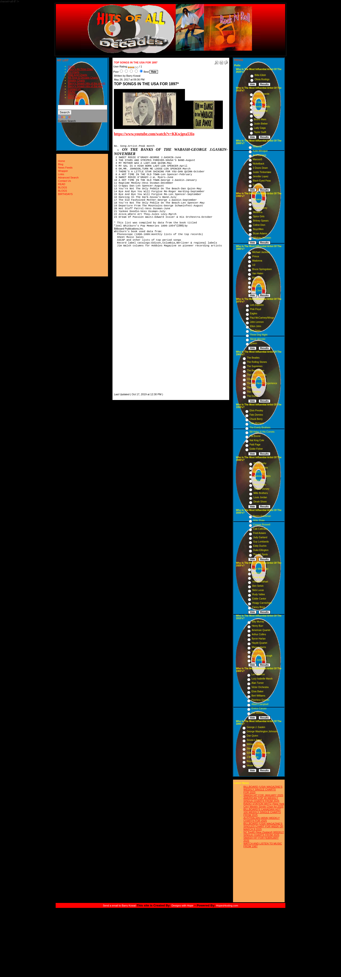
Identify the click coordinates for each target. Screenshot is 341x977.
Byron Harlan (258, 638)
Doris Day (258, 480)
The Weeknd (261, 111)
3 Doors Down (260, 168)
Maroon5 (257, 159)
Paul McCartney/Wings (262, 317)
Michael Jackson (261, 252)
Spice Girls (258, 216)
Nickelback (258, 163)
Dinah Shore (260, 501)
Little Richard (256, 423)
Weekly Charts (76, 80)
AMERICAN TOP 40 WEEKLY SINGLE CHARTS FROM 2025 (261, 799)
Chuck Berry (256, 419)
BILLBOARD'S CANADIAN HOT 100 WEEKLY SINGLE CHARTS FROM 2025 (262, 812)
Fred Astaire (259, 533)
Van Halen (257, 273)
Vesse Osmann (255, 765)
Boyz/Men (258, 229)
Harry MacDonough (262, 655)
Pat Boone (255, 436)
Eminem (257, 185)
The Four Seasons (256, 374)
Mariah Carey (260, 208)
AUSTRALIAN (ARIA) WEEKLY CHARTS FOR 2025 (261, 819)
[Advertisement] (128, 321)
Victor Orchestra (260, 687)
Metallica (257, 212)
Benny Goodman (262, 516)
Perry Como (259, 484)
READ (71, 91)
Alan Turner (257, 683)
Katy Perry (259, 98)
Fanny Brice (258, 607)
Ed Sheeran (260, 102)
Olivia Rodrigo (262, 79)
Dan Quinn (252, 735)
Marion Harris (259, 647)
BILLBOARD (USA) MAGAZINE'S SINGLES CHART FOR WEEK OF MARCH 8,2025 (263, 826)
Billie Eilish (260, 75)
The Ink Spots (260, 554)
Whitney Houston (262, 237)
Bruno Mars (260, 119)
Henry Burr (257, 626)
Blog (60, 164)
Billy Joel (256, 277)
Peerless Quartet (260, 700)
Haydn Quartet (259, 643)
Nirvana (257, 199)
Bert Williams (258, 695)
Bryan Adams (260, 233)
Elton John (255, 326)
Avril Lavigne (259, 155)
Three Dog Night (258, 334)
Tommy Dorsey (261, 489)
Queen (253, 343)
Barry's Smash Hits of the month (86, 83)
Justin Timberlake (262, 172)
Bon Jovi (256, 290)
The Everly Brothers (260, 427)
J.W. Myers (252, 757)
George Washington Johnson (262, 731)
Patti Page (255, 444)
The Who (252, 387)
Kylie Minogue (260, 151)
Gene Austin (258, 577)
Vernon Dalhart (260, 581)
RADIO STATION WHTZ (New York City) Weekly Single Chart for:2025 (263, 805)
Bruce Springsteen (262, 269)
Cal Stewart (257, 712)
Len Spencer (258, 674)
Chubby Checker (256, 379)
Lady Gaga (260, 128)
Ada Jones (257, 660)
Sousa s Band (254, 740)
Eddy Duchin (260, 546)
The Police (257, 282)
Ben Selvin (258, 586)
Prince (255, 256)
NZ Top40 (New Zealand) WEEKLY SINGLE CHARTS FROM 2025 (263, 833)
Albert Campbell (259, 704)
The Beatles (253, 357)
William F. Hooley (256, 744)
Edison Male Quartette (258, 752)
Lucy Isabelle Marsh (262, 678)
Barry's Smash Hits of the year (85, 86)
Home (71, 66)
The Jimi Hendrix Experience (262, 383)
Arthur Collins (259, 634)
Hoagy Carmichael (262, 603)
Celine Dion (259, 225)
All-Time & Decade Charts (83, 77)
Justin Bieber (261, 123)
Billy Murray (258, 621)
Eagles (253, 313)
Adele (257, 115)
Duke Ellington (260, 550)
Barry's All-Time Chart (80, 69)
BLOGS (72, 94)
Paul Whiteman (260, 569)
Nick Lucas (258, 590)
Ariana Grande (261, 94)
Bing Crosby (259, 463)
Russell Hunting (255, 761)
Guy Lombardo (261, 541)
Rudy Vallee (258, 594)
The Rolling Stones (257, 362)
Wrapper (63, 170)
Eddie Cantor (259, 598)
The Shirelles (254, 392)
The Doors (252, 396)
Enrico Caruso (258, 708)
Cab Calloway (260, 529)
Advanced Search (68, 177)
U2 (253, 265)
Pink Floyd (255, 309)
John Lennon (257, 322)
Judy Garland (260, 537)
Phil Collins (258, 286)
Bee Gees (255, 330)
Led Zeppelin (257, 305)
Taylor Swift (260, 132)
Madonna (257, 260)
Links (61, 174)
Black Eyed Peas (262, 180)
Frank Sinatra (260, 467)
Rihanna (257, 146)
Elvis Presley (256, 410)
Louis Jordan (260, 497)
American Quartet (261, 630)
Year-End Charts (77, 74)
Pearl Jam (258, 203)
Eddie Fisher (256, 449)
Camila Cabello (262, 106)
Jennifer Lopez (261, 176)
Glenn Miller (259, 472)
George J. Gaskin (256, 727)
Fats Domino (256, 414)
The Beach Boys (255, 370)
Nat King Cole (257, 440)
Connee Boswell (261, 524)
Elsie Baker (257, 691)
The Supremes (255, 366)
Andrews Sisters (261, 476)
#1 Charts (73, 72)
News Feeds (65, 167)
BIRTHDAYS (75, 97)
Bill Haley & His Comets (262, 432)
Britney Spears (261, 220)
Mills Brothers (260, 493)
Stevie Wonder (257, 339)
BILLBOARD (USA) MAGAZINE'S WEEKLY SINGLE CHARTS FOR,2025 (263, 789)
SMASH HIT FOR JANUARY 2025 (263, 795)
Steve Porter (253, 748)
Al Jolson (257, 573)
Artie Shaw (259, 520)
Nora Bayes (258, 651)
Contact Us (74, 89)
